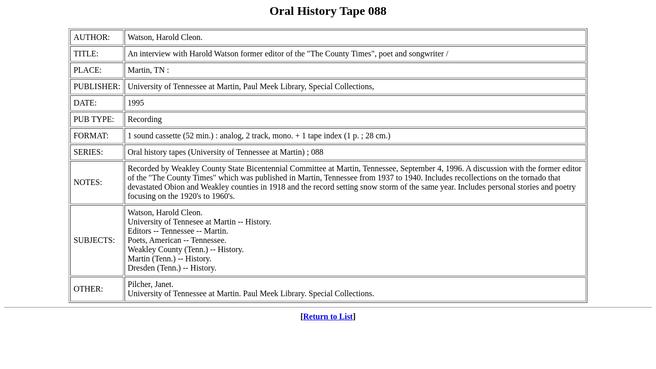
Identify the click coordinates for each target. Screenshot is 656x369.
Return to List (328, 316)
